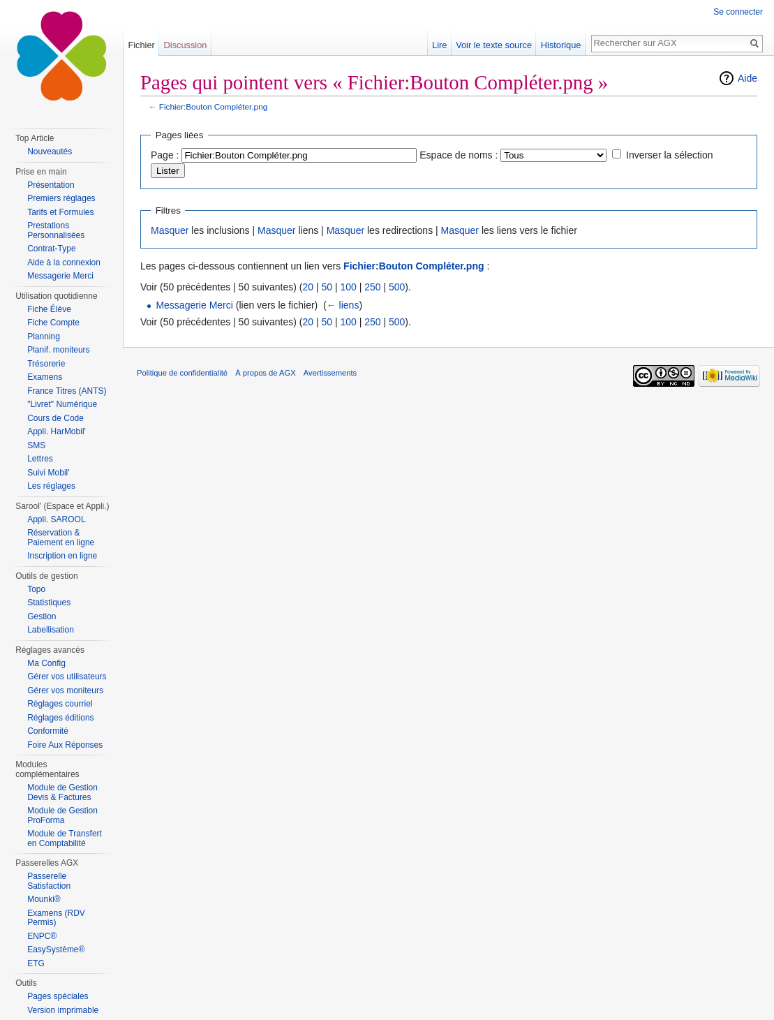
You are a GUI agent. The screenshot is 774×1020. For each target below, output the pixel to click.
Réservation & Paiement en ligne (60, 537)
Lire (439, 45)
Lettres (40, 459)
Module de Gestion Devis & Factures (62, 792)
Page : (165, 155)
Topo (36, 589)
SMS (36, 445)
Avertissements (330, 373)
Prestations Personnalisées (55, 230)
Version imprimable (62, 1010)
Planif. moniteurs (58, 350)
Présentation (50, 185)
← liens (343, 305)
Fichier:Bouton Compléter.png (213, 106)
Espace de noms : (458, 155)
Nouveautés (49, 151)
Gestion (41, 616)
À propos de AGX (265, 373)
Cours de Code (55, 418)
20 (307, 287)
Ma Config (46, 663)
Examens (44, 377)
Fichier (141, 45)
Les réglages (51, 486)
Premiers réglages (61, 198)
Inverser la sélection (669, 155)
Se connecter (738, 12)
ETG (36, 963)
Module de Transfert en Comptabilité (64, 838)
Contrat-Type (51, 248)
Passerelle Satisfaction (48, 881)
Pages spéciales (57, 996)
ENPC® (42, 936)
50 (326, 287)
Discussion (185, 45)
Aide (747, 78)
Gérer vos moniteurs (65, 690)
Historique (561, 45)
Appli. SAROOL (56, 519)
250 (372, 287)
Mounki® (44, 899)
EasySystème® (55, 949)
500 (397, 287)
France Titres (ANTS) (66, 391)
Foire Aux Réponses (65, 745)
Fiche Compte (53, 322)
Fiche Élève (49, 309)
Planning (43, 336)
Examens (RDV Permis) (56, 918)
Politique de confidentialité (182, 373)
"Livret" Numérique (62, 404)
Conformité (47, 731)
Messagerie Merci (194, 305)
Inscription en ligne (62, 556)
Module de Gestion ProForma (62, 815)
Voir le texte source (494, 45)
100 (348, 287)
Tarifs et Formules (60, 212)
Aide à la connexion (64, 262)
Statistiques (48, 602)
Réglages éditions (60, 718)
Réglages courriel (59, 704)
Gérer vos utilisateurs (66, 676)
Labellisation (50, 630)
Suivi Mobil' (48, 473)
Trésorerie (46, 364)
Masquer (169, 230)
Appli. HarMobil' (56, 431)
